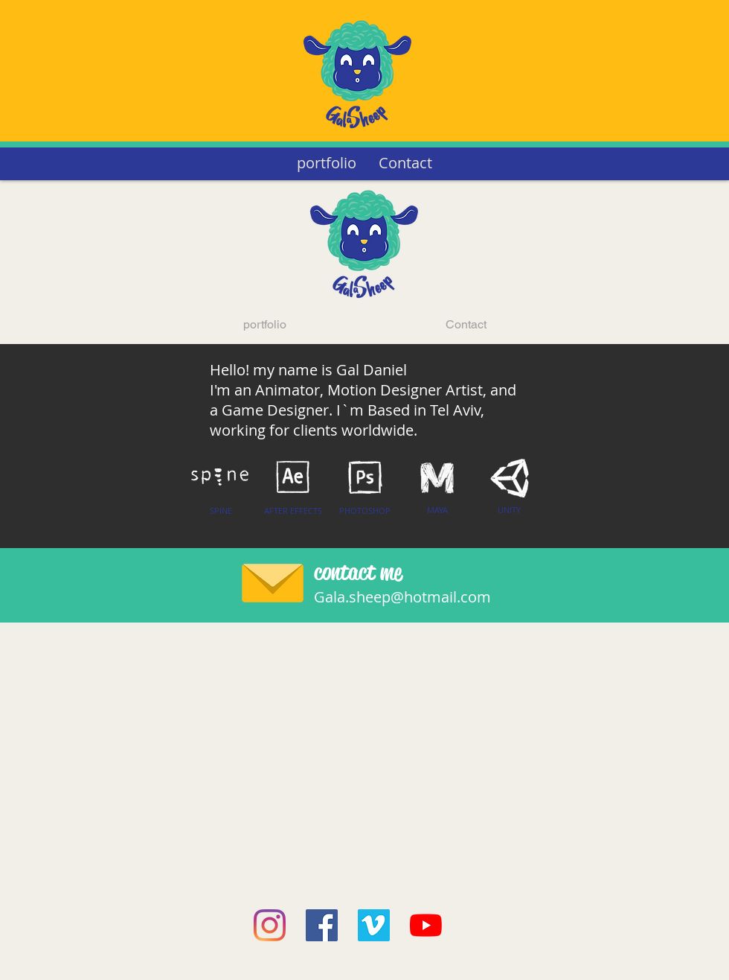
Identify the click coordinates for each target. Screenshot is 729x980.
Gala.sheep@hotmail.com (402, 597)
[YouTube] (426, 925)
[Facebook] (322, 925)
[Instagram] (270, 925)
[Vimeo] (374, 925)
